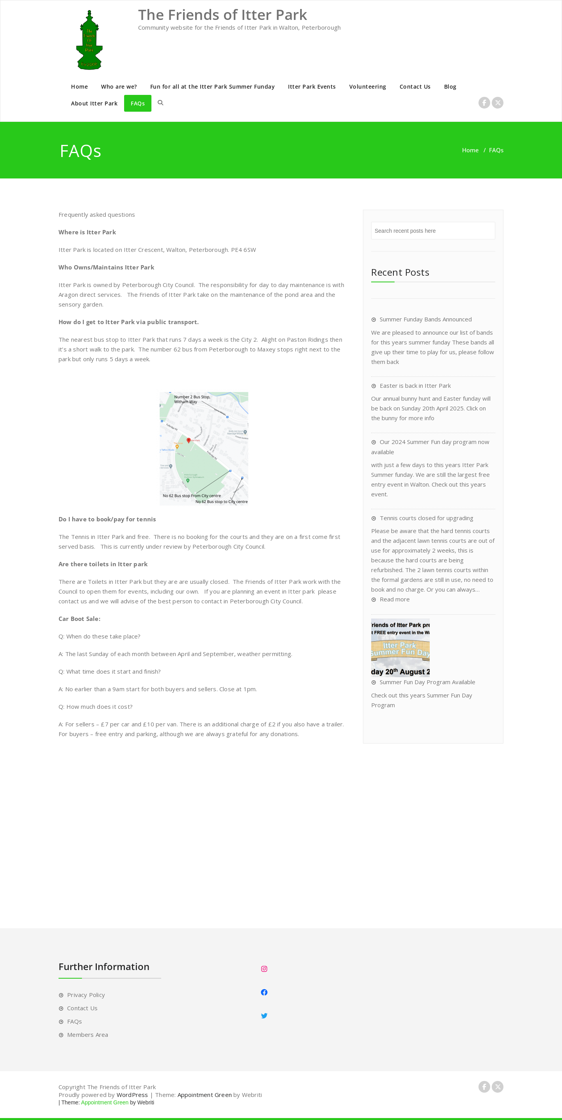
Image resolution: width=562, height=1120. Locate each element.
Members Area (87, 1034)
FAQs (138, 103)
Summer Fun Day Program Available (427, 682)
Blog (450, 86)
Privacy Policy (86, 995)
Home (79, 86)
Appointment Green (205, 1095)
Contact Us (415, 86)
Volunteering (367, 86)
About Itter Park (94, 103)
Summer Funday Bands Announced (426, 319)
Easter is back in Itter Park (415, 385)
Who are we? (119, 86)
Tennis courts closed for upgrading (426, 518)
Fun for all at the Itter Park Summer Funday (212, 86)
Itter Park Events (312, 86)
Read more (395, 599)
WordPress (132, 1095)
